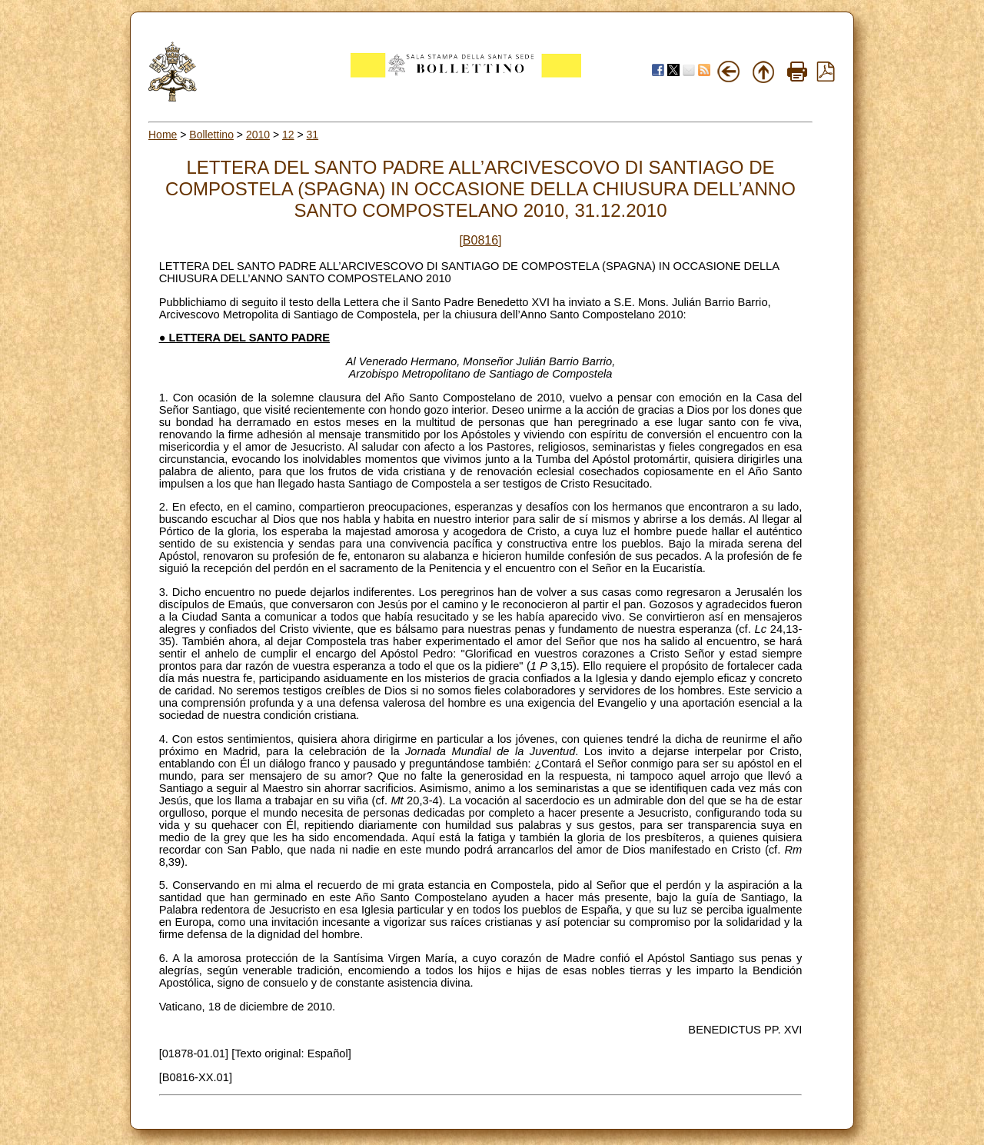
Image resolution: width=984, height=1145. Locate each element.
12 (288, 134)
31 (313, 134)
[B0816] (480, 240)
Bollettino (211, 134)
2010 (258, 134)
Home (162, 134)
